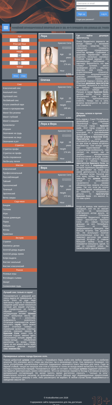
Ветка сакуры (9, 197)
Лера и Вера (49, 123)
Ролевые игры (9, 274)
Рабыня (6, 226)
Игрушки (7, 129)
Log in (104, 14)
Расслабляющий (11, 177)
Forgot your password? (85, 19)
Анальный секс (10, 92)
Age (19, 36)
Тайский (6, 181)
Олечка (45, 79)
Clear (23, 76)
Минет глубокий (10, 117)
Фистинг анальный (12, 262)
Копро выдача (9, 258)
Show (16, 76)
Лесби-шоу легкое (11, 161)
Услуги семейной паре (13, 104)
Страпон (7, 241)
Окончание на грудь (12, 133)
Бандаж (6, 205)
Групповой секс (10, 96)
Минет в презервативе (13, 108)
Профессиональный (12, 173)
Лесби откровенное (12, 157)
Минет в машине (11, 121)
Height (19, 51)
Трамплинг (8, 234)
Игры (5, 213)
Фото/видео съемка (12, 278)
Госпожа (7, 209)
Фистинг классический (13, 266)
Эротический (9, 193)
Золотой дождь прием (13, 254)
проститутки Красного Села (92, 220)
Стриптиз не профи (12, 153)
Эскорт (6, 282)
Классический (9, 169)
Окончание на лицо (12, 137)
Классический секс (12, 88)
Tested (19, 67)
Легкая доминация (11, 217)
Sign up (81, 14)
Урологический (10, 185)
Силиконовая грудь (12, 286)
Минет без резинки (12, 113)
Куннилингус (9, 125)
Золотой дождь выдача (14, 250)
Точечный (7, 189)
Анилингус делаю (11, 246)
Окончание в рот (11, 141)
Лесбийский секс (11, 100)
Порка (6, 222)
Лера (44, 36)
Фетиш (6, 230)
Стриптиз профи (11, 149)
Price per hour (19, 44)
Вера (44, 167)
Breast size (19, 59)
